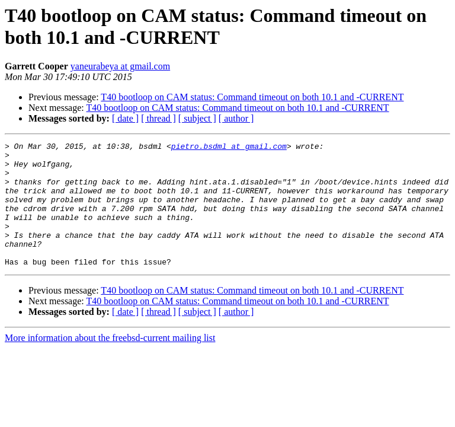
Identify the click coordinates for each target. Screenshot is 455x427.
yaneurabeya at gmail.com (120, 66)
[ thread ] (158, 118)
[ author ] (236, 118)
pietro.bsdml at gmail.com (229, 147)
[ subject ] (197, 118)
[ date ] (125, 118)
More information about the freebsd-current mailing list (110, 363)
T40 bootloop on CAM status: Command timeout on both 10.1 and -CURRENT (252, 97)
